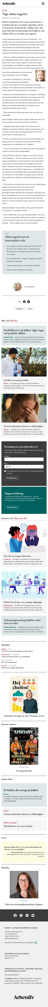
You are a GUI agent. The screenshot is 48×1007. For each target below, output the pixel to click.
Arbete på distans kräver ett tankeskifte (15, 657)
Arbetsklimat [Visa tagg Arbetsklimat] (19, 309)
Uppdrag (4, 649)
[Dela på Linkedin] (28, 301)
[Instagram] (21, 915)
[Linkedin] (27, 915)
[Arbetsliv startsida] (24, 997)
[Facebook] (15, 915)
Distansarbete (5, 654)
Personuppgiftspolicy (12, 975)
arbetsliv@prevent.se (12, 938)
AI (2, 660)
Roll (5, 464)
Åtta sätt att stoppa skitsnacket (12, 668)
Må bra (4, 10)
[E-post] (32, 915)
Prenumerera (11, 478)
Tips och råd (19, 518)
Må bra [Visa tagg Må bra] (30, 309)
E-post (7, 456)
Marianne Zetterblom (12, 956)
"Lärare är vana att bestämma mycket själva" (17, 651)
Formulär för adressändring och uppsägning (21, 942)
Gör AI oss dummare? (9, 662)
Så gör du (4, 665)
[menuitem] (13, 3)
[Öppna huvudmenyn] (43, 3)
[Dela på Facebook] (24, 301)
